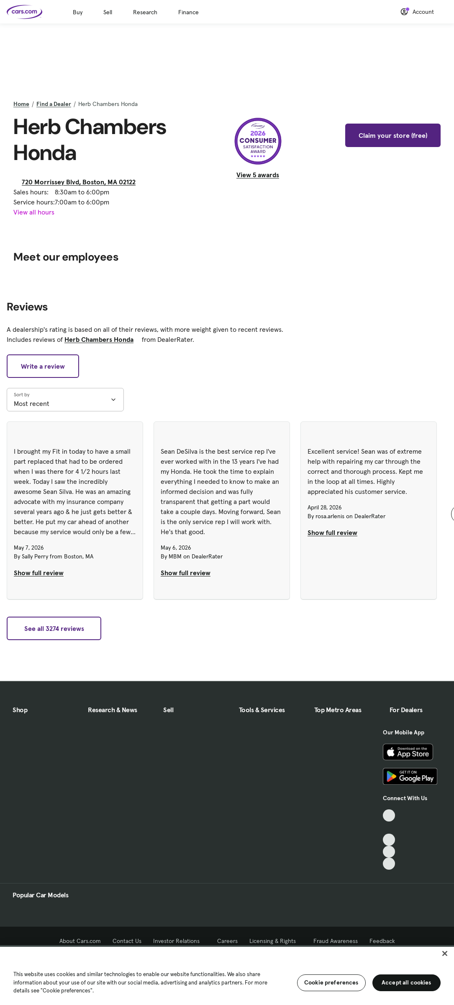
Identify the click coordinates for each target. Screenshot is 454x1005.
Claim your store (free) (393, 135)
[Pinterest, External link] (389, 864)
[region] (227, 975)
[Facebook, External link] (389, 828)
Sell (107, 12)
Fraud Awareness (335, 941)
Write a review (43, 366)
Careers (227, 941)
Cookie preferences (331, 982)
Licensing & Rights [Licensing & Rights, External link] (275, 941)
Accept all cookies (406, 982)
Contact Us (127, 941)
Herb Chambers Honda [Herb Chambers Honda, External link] (102, 339)
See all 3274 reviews (54, 628)
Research (145, 12)
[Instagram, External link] (389, 852)
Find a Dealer (53, 104)
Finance (188, 12)
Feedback (382, 941)
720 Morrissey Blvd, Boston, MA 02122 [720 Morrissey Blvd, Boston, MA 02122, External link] (82, 182)
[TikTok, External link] (389, 815)
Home (21, 104)
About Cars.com (80, 941)
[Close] (445, 953)
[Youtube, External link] (389, 840)
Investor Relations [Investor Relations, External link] (179, 941)
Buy (77, 12)
